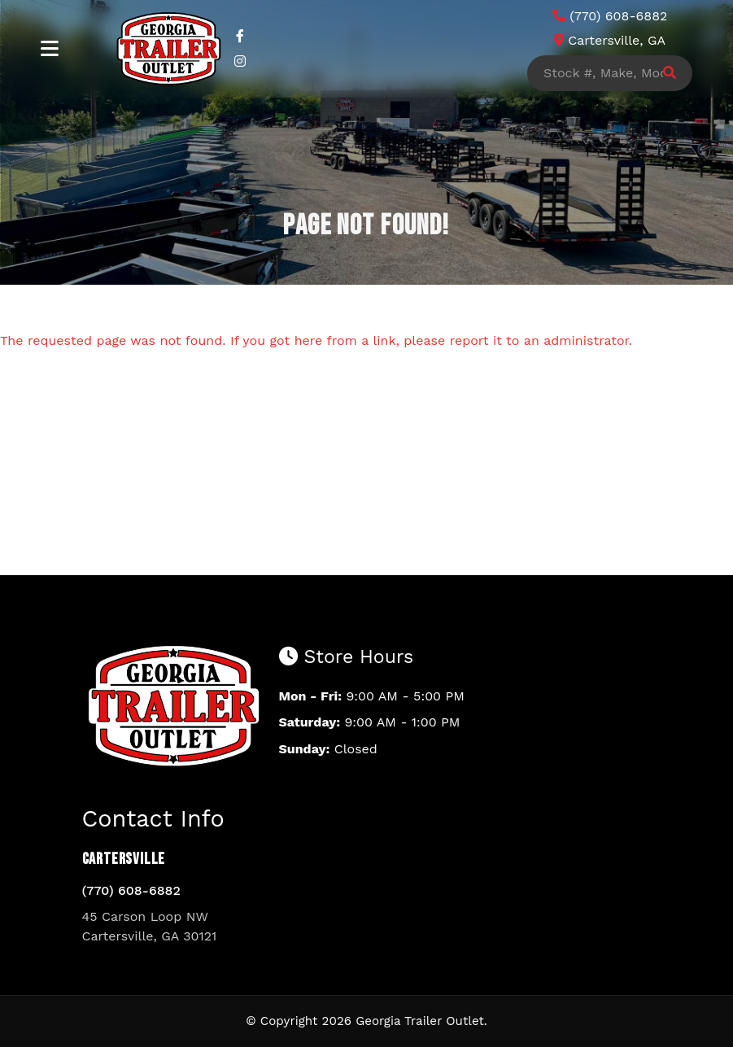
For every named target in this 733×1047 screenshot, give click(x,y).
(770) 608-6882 (131, 890)
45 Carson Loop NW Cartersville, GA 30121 (149, 926)
